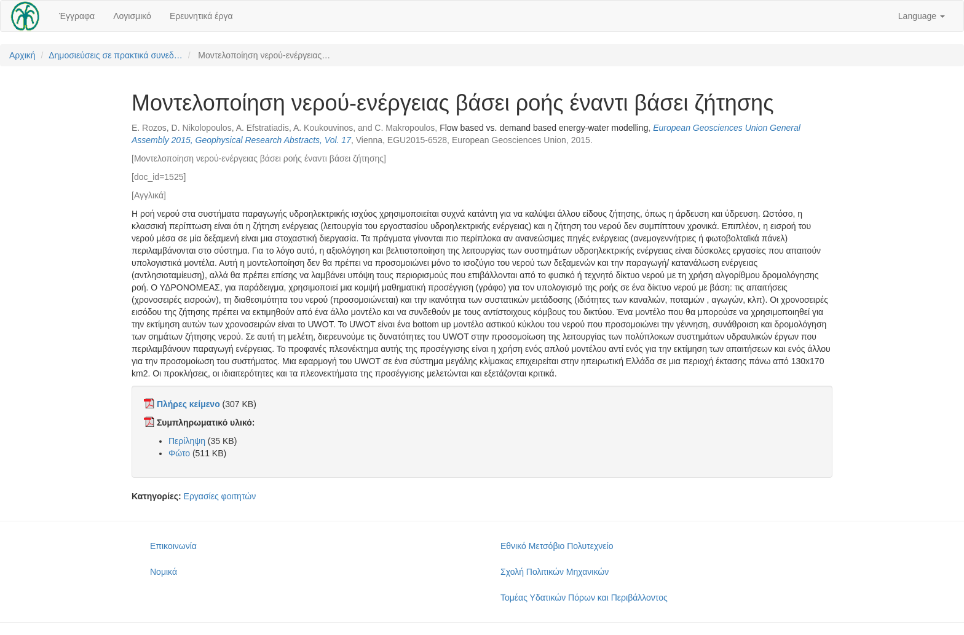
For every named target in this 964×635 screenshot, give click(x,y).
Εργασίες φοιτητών (220, 496)
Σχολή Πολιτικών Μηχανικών (554, 572)
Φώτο (179, 453)
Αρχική (22, 55)
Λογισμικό (132, 16)
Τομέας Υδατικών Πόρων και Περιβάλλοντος (584, 597)
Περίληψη (186, 441)
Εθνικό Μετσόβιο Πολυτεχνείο (556, 546)
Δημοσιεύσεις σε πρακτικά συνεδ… (116, 55)
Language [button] (921, 16)
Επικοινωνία (173, 546)
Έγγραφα (77, 16)
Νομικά (163, 572)
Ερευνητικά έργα (201, 16)
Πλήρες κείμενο (188, 404)
